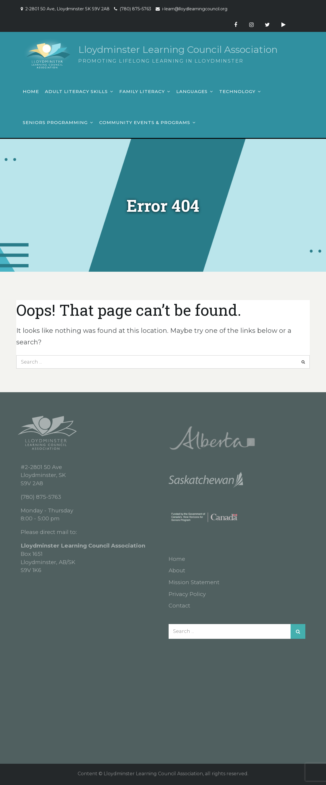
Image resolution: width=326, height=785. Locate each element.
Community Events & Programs (144, 122)
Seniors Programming (55, 122)
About (177, 570)
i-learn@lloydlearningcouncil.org (194, 9)
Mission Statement (194, 582)
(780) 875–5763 (135, 9)
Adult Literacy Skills (76, 91)
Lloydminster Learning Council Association (178, 49)
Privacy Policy (187, 594)
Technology (237, 91)
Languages (192, 91)
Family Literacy (142, 91)
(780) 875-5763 (41, 497)
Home (31, 91)
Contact (179, 605)
